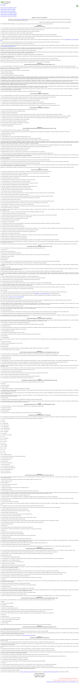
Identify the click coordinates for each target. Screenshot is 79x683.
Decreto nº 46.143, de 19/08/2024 (20, 19)
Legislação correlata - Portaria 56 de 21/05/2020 (7, 9)
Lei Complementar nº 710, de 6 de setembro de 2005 (41, 293)
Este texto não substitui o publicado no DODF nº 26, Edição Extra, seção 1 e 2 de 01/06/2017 (62, 681)
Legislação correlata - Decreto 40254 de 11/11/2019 (8, 7)
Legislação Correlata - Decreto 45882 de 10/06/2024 (8, 14)
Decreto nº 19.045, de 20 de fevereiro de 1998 (27, 671)
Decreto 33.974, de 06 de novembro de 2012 (29, 635)
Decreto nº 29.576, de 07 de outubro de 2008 (51, 671)
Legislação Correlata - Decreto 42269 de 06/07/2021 (8, 12)
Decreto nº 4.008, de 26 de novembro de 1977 (8, 46)
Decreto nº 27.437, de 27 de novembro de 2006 (16, 296)
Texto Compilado (3, 4)
